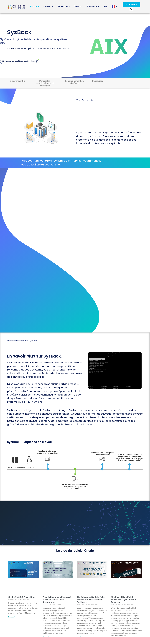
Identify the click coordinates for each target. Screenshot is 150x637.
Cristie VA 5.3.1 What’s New (21, 597)
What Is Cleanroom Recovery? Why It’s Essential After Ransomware (57, 599)
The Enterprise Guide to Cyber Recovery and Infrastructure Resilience (91, 599)
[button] (131, 9)
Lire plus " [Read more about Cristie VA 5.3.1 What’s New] (11, 617)
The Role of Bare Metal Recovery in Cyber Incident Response (123, 599)
